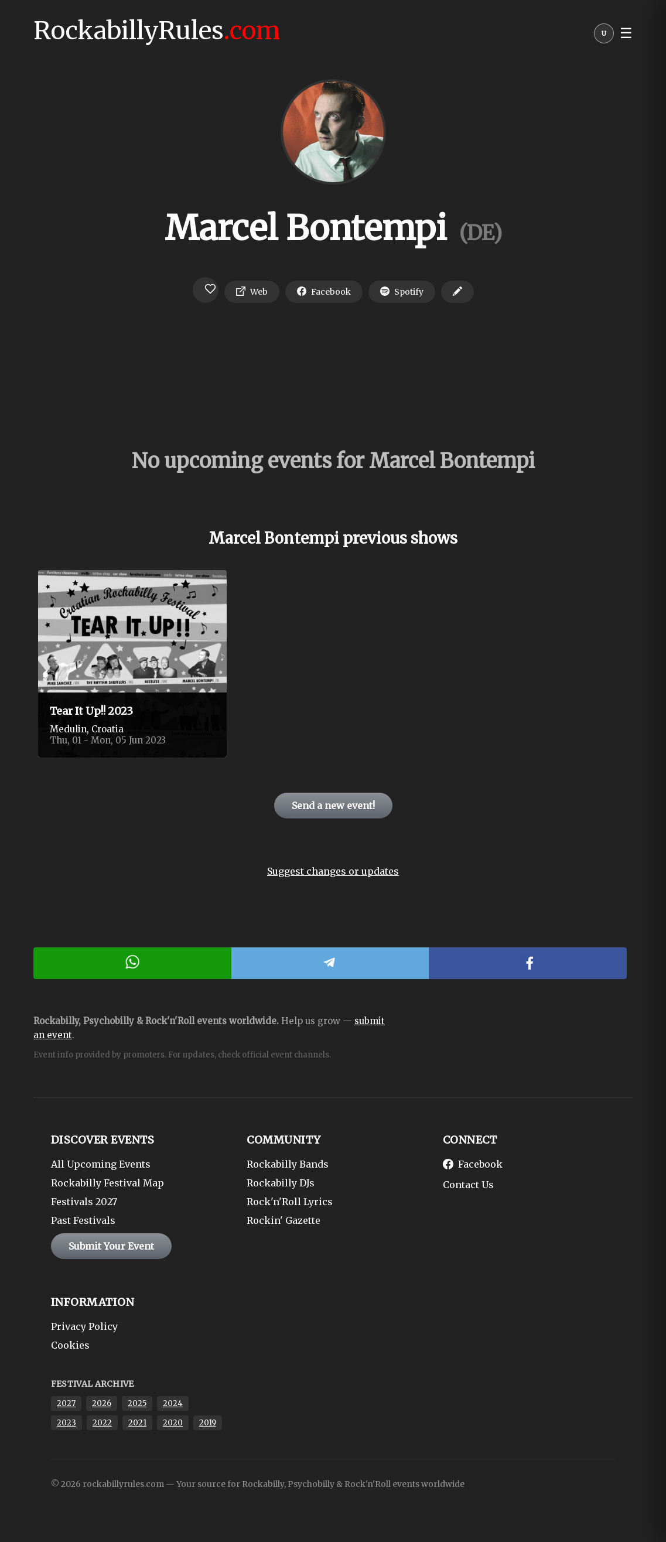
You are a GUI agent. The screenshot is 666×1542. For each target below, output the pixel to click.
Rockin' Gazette (283, 1220)
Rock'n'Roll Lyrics (290, 1201)
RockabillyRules (156, 30)
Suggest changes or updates (333, 871)
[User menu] (604, 36)
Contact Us (468, 1184)
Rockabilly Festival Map (107, 1183)
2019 (207, 1423)
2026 (101, 1403)
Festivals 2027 (84, 1201)
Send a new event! (333, 805)
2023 (66, 1423)
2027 (66, 1403)
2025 (137, 1403)
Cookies (70, 1345)
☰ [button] (626, 33)
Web (252, 291)
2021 (137, 1423)
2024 (173, 1403)
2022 (102, 1423)
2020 (173, 1423)
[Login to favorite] (205, 290)
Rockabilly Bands (288, 1164)
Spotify (401, 291)
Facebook (324, 291)
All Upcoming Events (101, 1164)
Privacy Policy (84, 1326)
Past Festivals (83, 1220)
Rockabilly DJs (281, 1183)
